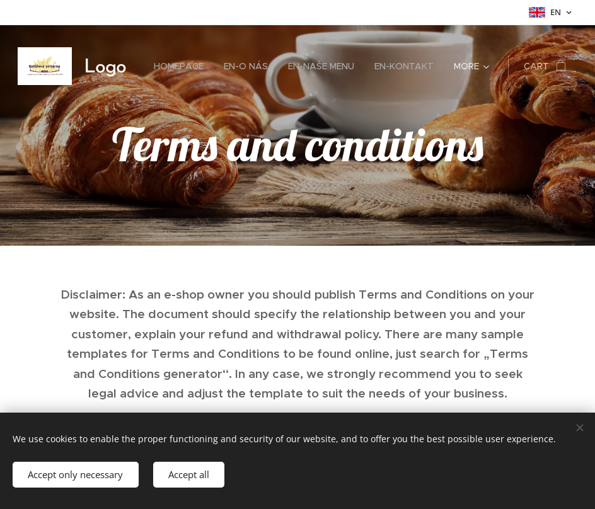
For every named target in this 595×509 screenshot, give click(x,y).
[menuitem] (182, 66)
